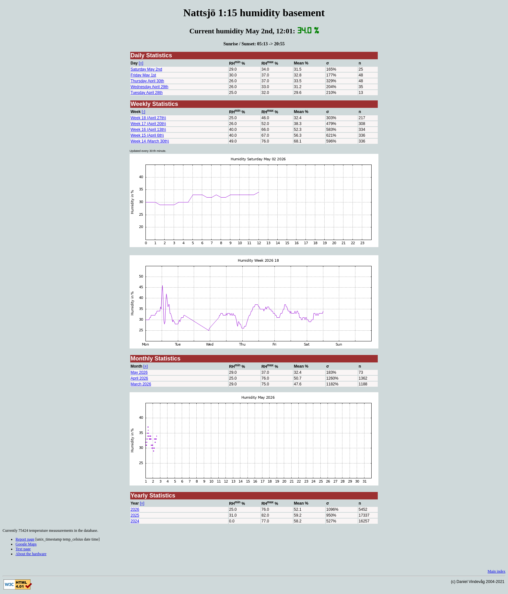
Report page (25, 539)
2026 (135, 509)
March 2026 (141, 384)
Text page (23, 549)
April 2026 (139, 378)
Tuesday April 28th (147, 92)
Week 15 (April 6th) (147, 135)
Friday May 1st (143, 75)
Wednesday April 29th (149, 87)
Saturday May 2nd (146, 69)
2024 (135, 521)
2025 (135, 515)
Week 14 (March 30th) (150, 141)
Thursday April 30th (147, 81)
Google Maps (26, 544)
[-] (143, 111)
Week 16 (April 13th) (148, 129)
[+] (141, 63)
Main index (496, 571)
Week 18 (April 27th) (148, 118)
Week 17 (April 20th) (148, 123)
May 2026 (139, 372)
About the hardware (31, 554)
